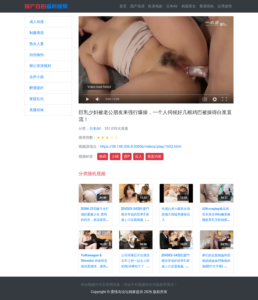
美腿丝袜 (36, 110)
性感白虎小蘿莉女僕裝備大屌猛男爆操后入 (176, 214)
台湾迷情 (224, 6)
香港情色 (206, 6)
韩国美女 (188, 6)
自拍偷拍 (36, 55)
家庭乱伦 (36, 99)
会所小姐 (36, 77)
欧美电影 (155, 6)
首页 (123, 6)
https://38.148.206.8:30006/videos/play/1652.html (140, 146)
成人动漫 (36, 22)
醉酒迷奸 (36, 88)
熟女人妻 (36, 44)
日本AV (172, 6)
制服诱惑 (36, 33)
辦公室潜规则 (40, 66)
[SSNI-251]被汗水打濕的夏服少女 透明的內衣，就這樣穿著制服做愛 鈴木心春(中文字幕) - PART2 (95, 220)
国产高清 (137, 6)
